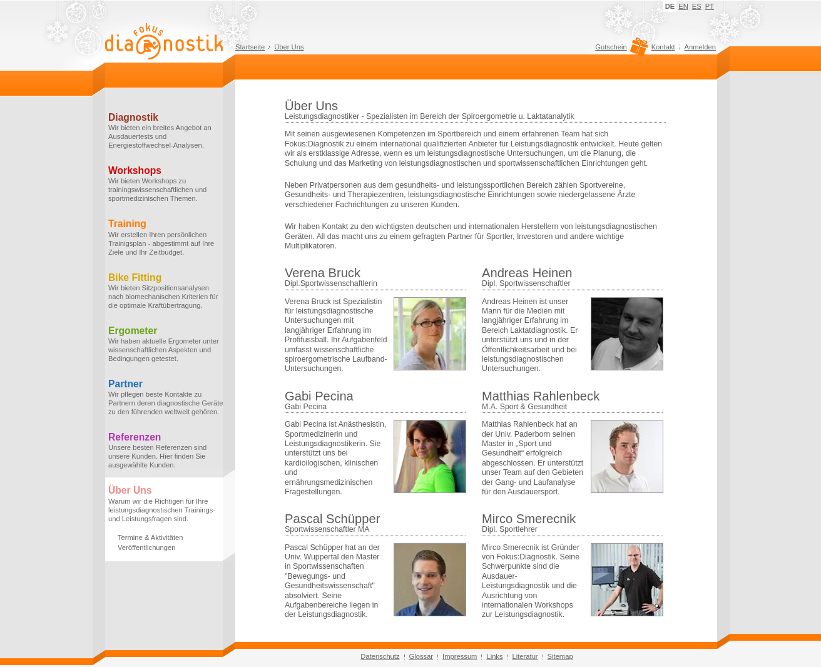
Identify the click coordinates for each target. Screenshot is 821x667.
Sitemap (560, 656)
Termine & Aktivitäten (150, 537)
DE (670, 6)
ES (696, 6)
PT (709, 6)
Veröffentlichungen (146, 547)
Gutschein (620, 50)
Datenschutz (379, 656)
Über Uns (288, 47)
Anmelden (700, 47)
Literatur (525, 656)
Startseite (250, 47)
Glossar (421, 656)
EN (683, 6)
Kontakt (663, 47)
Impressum (459, 656)
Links (494, 656)
